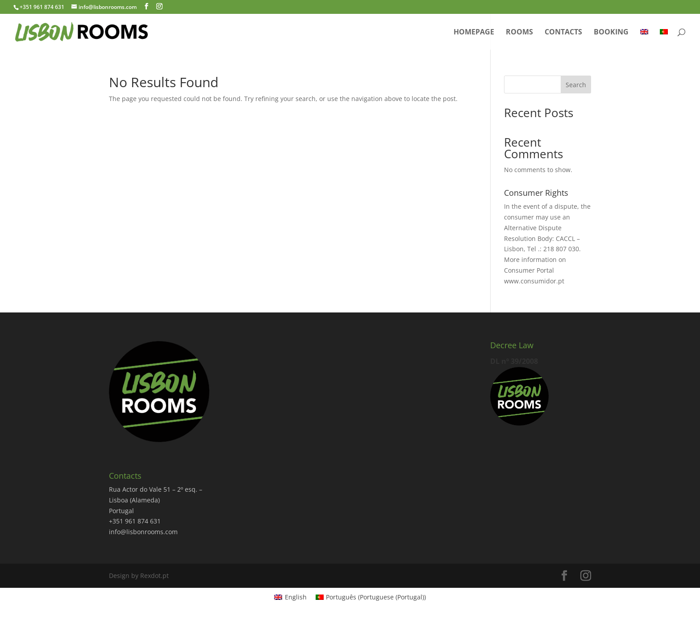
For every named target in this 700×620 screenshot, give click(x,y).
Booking (611, 33)
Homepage (474, 33)
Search (576, 84)
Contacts (563, 33)
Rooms (519, 33)
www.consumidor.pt (534, 281)
